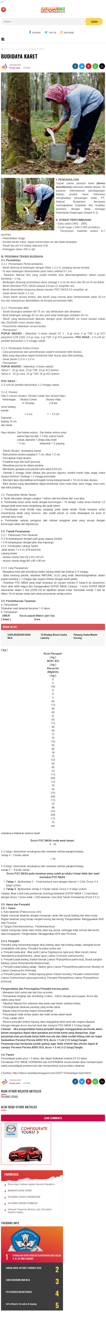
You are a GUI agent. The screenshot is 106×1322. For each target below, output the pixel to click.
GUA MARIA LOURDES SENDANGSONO (24, 1199)
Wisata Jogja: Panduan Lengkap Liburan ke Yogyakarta (26, 1186)
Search (94, 21)
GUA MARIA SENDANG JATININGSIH (23, 1206)
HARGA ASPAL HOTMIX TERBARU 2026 (21, 1272)
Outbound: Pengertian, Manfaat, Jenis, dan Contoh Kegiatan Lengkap (26, 1214)
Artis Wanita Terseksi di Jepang (21, 1307)
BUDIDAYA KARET (19, 56)
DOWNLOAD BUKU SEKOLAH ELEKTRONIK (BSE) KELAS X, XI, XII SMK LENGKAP (31, 1260)
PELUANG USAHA (15, 67)
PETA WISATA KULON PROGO (19, 1295)
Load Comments (53, 1118)
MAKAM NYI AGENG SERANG (20, 1193)
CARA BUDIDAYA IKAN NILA (18, 1283)
